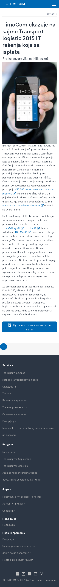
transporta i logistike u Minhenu (21, 205)
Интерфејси (9, 421)
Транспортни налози (14, 407)
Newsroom (8, 452)
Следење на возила (14, 414)
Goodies (8, 510)
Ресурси (7, 444)
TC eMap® (21, 232)
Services (7, 365)
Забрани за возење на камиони (21, 479)
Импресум (8, 539)
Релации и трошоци (14, 400)
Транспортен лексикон (15, 466)
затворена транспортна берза (20, 380)
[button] (3, 346)
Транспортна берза (13, 373)
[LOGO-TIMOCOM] (14, 4)
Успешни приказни (13, 503)
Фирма (6, 489)
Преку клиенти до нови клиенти (21, 497)
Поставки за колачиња (17, 560)
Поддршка (8, 525)
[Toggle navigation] (54, 4)
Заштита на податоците (16, 553)
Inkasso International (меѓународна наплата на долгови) (28, 431)
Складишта (9, 386)
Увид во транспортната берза (19, 473)
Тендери (7, 393)
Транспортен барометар (16, 459)
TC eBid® (31, 228)
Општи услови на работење (18, 546)
